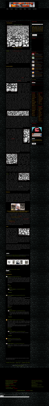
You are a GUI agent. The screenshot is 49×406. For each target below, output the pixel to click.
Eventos (38, 27)
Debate (41, 30)
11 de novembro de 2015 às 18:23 (20, 295)
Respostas (10, 287)
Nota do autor (41, 28)
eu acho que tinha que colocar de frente (38, 386)
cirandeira (9, 276)
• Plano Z (39, 117)
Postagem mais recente (10, 362)
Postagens (33, 34)
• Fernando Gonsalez (40, 98)
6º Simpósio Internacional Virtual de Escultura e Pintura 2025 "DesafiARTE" (10, 383)
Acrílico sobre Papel (36, 30)
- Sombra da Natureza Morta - (38, 64)
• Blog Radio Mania (40, 108)
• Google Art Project (34, 97)
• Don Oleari (39, 113)
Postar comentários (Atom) (19, 365)
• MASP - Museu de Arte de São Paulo (34, 102)
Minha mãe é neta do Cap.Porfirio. (37, 380)
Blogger (31, 390)
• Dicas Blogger (40, 112)
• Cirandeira (39, 111)
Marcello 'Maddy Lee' (11, 295)
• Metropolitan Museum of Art (33, 103)
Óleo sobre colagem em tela (36, 31)
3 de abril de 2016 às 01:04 (21, 289)
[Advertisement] (24, 15)
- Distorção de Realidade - (9, 388)
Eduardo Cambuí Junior (38, 139)
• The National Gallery (33, 113)
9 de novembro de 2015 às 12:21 (16, 276)
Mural (32, 30)
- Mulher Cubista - (36, 53)
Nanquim (9, 271)
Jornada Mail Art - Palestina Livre (10, 385)
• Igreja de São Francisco (33, 100)
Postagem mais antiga (26, 362)
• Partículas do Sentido (39, 116)
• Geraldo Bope (40, 100)
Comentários (34, 35)
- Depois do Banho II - (37, 71)
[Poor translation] (2, 395)
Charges (39, 30)
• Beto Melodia (39, 107)
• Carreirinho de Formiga (40, 110)
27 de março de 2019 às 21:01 (19, 343)
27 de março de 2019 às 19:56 (15, 338)
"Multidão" (15, 200)
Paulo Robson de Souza (11, 319)
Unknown (9, 338)
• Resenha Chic (40, 118)
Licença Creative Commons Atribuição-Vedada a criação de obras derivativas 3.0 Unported (37, 140)
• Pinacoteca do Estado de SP (33, 110)
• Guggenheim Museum (33, 98)
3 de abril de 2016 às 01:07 (21, 310)
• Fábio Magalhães (40, 99)
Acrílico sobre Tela (35, 26)
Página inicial (18, 362)
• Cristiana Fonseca (40, 97)
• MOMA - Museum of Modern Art (34, 105)
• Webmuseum (33, 114)
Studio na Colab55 (34, 79)
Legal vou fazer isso (35, 383)
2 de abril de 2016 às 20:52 (20, 319)
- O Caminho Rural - (8, 387)
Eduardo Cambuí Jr (13, 289)
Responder (9, 285)
